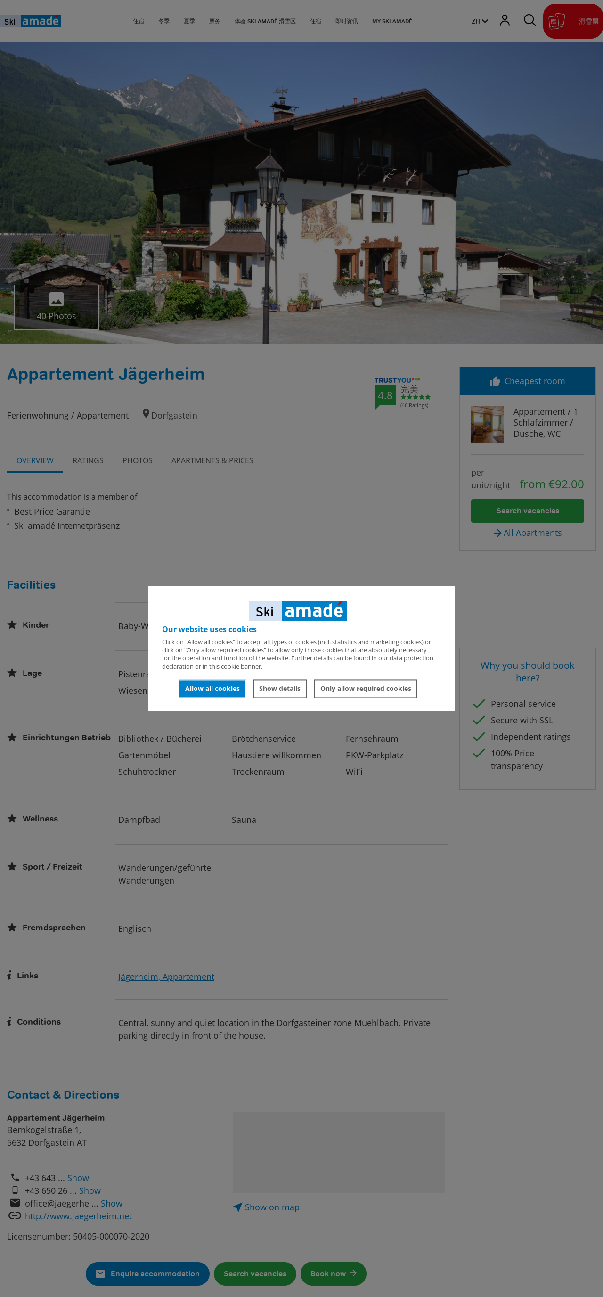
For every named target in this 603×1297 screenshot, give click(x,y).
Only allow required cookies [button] (365, 688)
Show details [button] (280, 688)
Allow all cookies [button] (212, 688)
